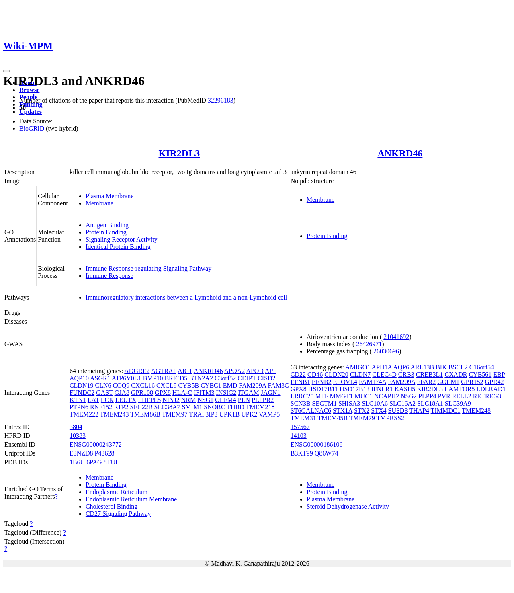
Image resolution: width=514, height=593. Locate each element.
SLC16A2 (402, 403)
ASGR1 (100, 378)
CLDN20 (336, 374)
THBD (235, 407)
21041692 (396, 336)
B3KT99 (302, 453)
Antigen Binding (107, 225)
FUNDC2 (82, 392)
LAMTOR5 (459, 389)
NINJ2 (171, 399)
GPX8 (163, 392)
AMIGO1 (357, 367)
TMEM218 (260, 407)
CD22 (298, 374)
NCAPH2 (386, 396)
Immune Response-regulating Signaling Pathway (148, 268)
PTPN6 (79, 407)
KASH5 (405, 389)
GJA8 (122, 392)
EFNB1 (300, 381)
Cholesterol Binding (111, 506)
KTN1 (78, 399)
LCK (107, 399)
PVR (444, 396)
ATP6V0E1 (126, 378)
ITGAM (248, 392)
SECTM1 (324, 403)
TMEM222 (84, 414)
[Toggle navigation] (6, 71)
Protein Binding (106, 232)
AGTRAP (163, 370)
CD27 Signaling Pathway (118, 513)
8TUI (111, 462)
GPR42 (494, 381)
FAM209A (252, 385)
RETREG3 (487, 396)
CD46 (315, 374)
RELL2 (461, 396)
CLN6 (103, 385)
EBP (499, 374)
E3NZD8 (81, 453)
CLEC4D (384, 374)
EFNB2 (322, 381)
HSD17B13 (355, 389)
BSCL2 (458, 367)
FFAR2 (426, 381)
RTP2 (121, 407)
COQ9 (121, 385)
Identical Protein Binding (118, 246)
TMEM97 (175, 414)
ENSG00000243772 (96, 444)
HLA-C (182, 392)
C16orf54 (481, 367)
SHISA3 (349, 403)
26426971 (369, 344)
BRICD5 (175, 378)
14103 (299, 435)
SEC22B (141, 407)
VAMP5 (269, 414)
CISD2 (266, 378)
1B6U (77, 462)
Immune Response (109, 275)
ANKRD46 (399, 153)
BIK (441, 367)
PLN (244, 399)
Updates (30, 111)
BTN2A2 (201, 378)
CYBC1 (211, 385)
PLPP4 (427, 396)
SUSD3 (398, 410)
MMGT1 (341, 396)
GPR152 (472, 381)
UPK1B (229, 414)
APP (270, 370)
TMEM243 (114, 414)
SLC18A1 (430, 403)
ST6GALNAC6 (311, 410)
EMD (230, 385)
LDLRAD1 (491, 389)
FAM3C (278, 385)
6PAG (94, 462)
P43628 (105, 453)
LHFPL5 (149, 399)
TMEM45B (332, 417)
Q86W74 (326, 453)
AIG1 (185, 370)
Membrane (99, 203)
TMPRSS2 (390, 417)
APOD (255, 370)
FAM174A (372, 381)
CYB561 (480, 374)
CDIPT (247, 378)
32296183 (220, 100)
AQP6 (401, 367)
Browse (29, 89)
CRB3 (406, 374)
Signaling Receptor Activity (122, 239)
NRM (188, 399)
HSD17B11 (323, 389)
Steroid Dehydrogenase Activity (348, 506)
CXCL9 (166, 385)
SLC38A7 (167, 407)
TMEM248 (476, 410)
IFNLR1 (382, 389)
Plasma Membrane (110, 196)
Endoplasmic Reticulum (116, 491)
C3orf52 (225, 378)
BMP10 (153, 378)
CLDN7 (360, 374)
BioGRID (31, 128)
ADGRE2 (136, 370)
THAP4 (419, 410)
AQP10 (79, 378)
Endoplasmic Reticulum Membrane (131, 499)
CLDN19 (82, 385)
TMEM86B (145, 414)
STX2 (361, 410)
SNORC (214, 407)
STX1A (342, 410)
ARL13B (422, 367)
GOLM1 (448, 381)
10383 (78, 435)
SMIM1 (192, 407)
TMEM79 (362, 417)
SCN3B (301, 403)
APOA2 (234, 370)
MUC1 (363, 396)
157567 (300, 426)
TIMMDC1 (446, 410)
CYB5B (188, 385)
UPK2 (249, 414)
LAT (93, 399)
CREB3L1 (429, 374)
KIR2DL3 (179, 153)
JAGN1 (271, 392)
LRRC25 (302, 396)
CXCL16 (143, 385)
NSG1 (205, 399)
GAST (104, 392)
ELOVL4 (345, 381)
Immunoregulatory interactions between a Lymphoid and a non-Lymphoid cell (186, 297)
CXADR (455, 374)
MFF (321, 396)
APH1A (382, 367)
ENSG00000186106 (317, 444)
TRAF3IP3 (203, 414)
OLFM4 (225, 399)
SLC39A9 (458, 403)
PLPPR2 (263, 399)
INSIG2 (226, 392)
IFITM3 (204, 392)
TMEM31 (303, 417)
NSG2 (409, 396)
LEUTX (125, 399)
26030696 (386, 351)
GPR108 (142, 392)
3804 (76, 426)
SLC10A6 (375, 403)
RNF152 (101, 407)
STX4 (378, 410)
